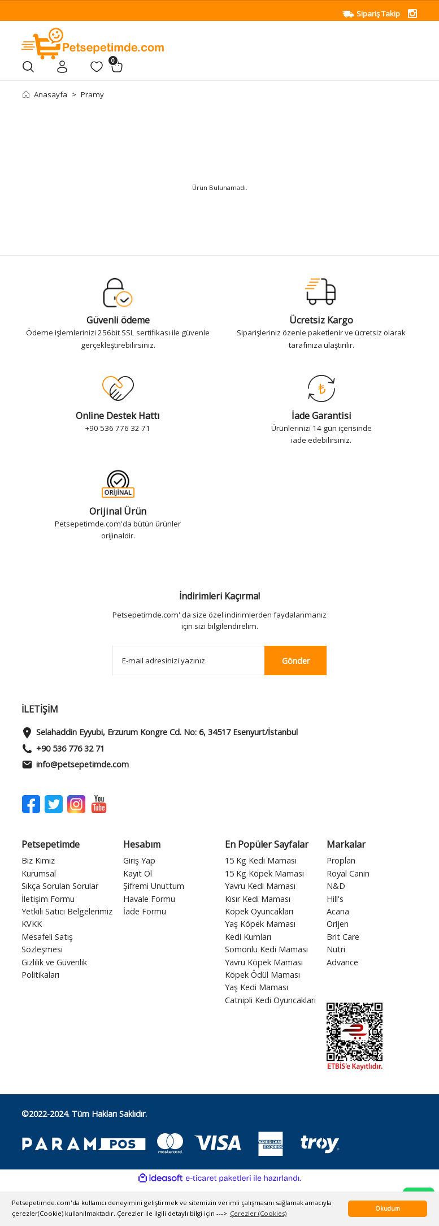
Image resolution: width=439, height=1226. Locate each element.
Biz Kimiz (38, 860)
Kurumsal (38, 873)
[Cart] (117, 67)
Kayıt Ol (137, 873)
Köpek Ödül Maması (262, 974)
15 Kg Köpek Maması (264, 873)
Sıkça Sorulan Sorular (59, 885)
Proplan (341, 860)
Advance (342, 962)
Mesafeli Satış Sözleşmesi (47, 943)
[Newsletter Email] (219, 660)
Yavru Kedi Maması (260, 885)
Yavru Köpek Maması (264, 962)
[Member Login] (62, 67)
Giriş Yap (139, 860)
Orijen (338, 923)
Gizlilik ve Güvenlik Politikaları (54, 968)
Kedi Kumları (248, 936)
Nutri (336, 949)
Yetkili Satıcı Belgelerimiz (66, 911)
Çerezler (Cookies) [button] (258, 1213)
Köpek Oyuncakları (259, 911)
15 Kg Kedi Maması (261, 860)
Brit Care (343, 936)
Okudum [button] (387, 1208)
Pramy (92, 94)
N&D (336, 885)
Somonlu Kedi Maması (266, 949)
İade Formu (144, 911)
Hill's (335, 898)
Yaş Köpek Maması (260, 923)
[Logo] (92, 42)
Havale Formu (149, 898)
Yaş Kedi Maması (256, 987)
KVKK (31, 923)
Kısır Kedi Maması (257, 898)
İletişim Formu (48, 898)
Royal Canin (348, 873)
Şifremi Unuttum (153, 885)
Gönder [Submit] (296, 660)
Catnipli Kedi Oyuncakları (270, 1000)
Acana (338, 911)
